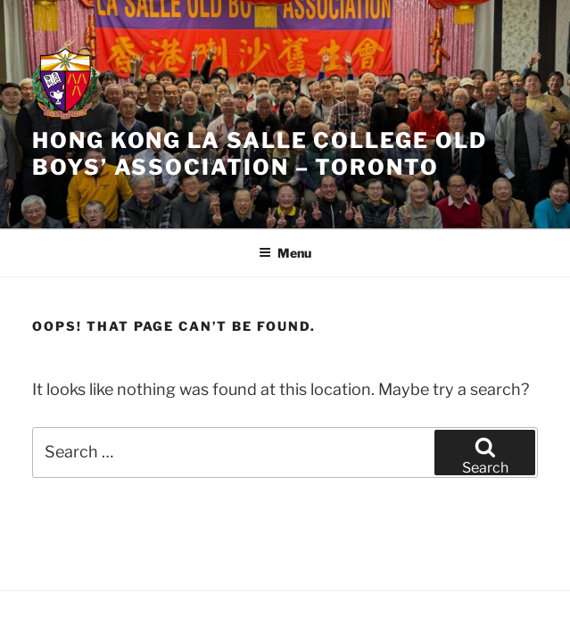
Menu (285, 252)
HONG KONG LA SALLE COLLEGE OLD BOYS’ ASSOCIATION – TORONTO (259, 154)
